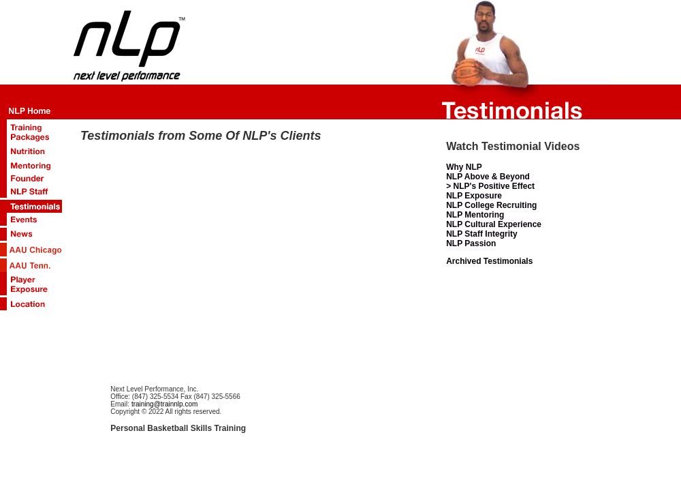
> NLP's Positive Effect (490, 186)
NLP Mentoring (475, 215)
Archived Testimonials (489, 261)
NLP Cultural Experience (493, 224)
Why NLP (464, 167)
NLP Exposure (474, 195)
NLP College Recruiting (491, 205)
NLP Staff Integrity (481, 234)
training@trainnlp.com (164, 404)
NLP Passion (471, 243)
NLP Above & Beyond (488, 176)
